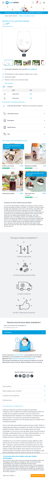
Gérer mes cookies (9, 475)
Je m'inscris (7, 332)
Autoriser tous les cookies (38, 475)
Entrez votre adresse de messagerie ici (15, 325)
